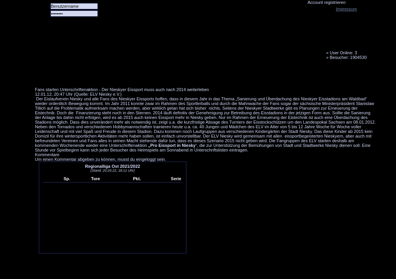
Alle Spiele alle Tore (66, 75)
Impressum (346, 9)
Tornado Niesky (205, 44)
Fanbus (232, 75)
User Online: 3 (343, 52)
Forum (142, 75)
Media (202, 75)
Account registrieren (326, 2)
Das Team (111, 75)
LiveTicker (172, 75)
